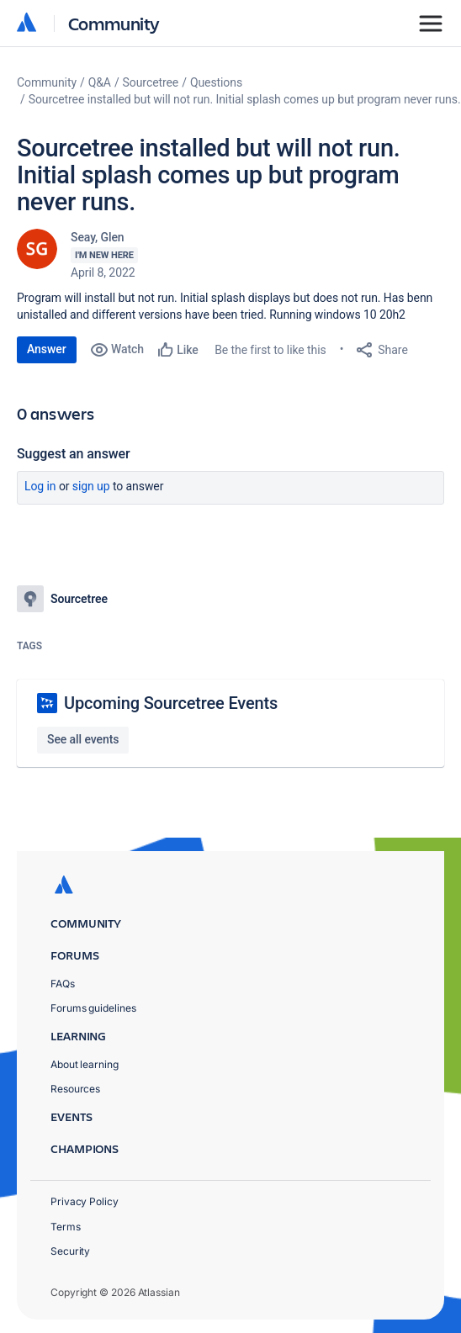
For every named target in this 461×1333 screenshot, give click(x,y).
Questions (216, 82)
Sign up (91, 486)
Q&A (99, 82)
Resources (75, 1088)
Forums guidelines (93, 1008)
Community (114, 23)
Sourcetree (151, 82)
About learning (84, 1064)
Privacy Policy (84, 1201)
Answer (46, 349)
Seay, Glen (98, 237)
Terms (65, 1226)
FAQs (62, 983)
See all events (83, 739)
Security (70, 1251)
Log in (40, 486)
